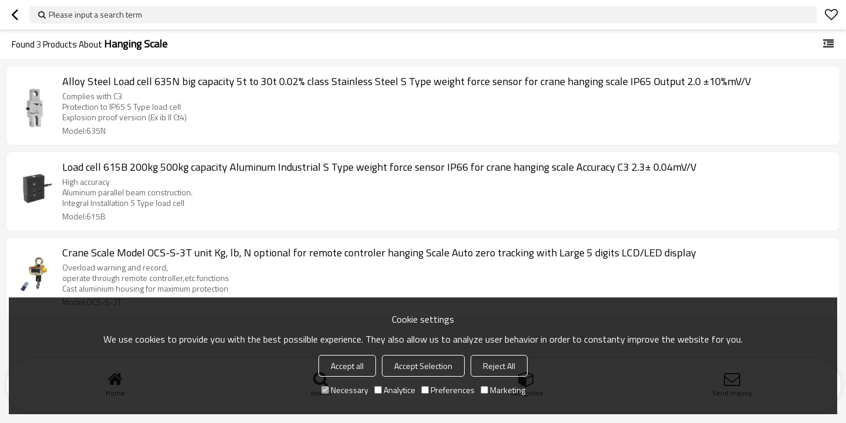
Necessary (344, 390)
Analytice (394, 390)
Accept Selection (423, 366)
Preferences (448, 390)
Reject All (499, 366)
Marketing (503, 390)
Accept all (347, 366)
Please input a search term (95, 14)
